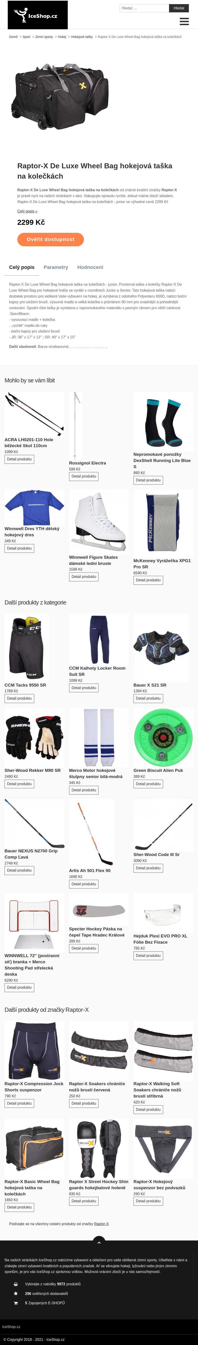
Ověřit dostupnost (51, 239)
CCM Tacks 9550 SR (25, 685)
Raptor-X (77, 1010)
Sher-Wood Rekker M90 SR (33, 770)
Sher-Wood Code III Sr (156, 854)
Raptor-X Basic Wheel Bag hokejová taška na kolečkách (32, 1187)
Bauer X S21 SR (149, 685)
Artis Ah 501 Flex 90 (90, 870)
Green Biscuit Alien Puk (158, 770)
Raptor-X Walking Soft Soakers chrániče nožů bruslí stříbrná (157, 1089)
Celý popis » (27, 211)
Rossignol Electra (87, 463)
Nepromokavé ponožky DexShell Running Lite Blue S (162, 460)
